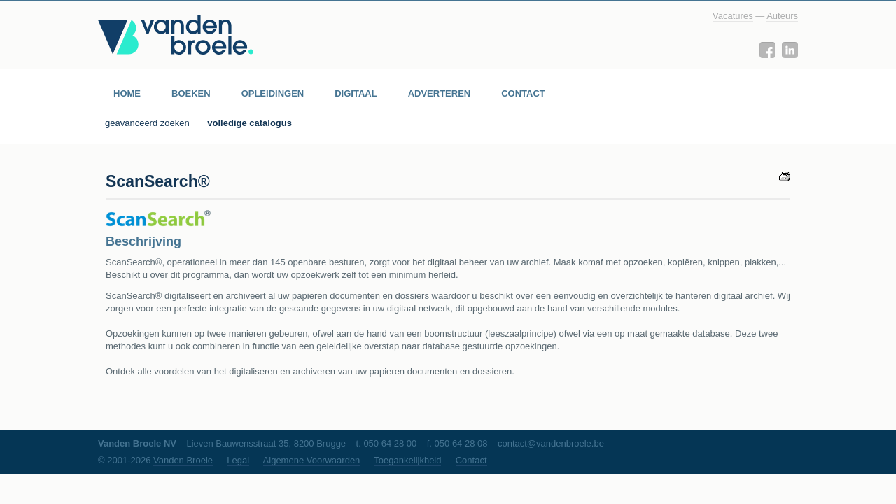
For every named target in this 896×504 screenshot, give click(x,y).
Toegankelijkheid (407, 460)
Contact (471, 460)
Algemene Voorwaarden (311, 460)
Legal (238, 460)
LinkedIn (790, 50)
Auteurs (782, 15)
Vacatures (733, 15)
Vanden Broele (183, 460)
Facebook (767, 50)
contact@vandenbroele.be (551, 443)
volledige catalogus (249, 123)
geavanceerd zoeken (148, 123)
